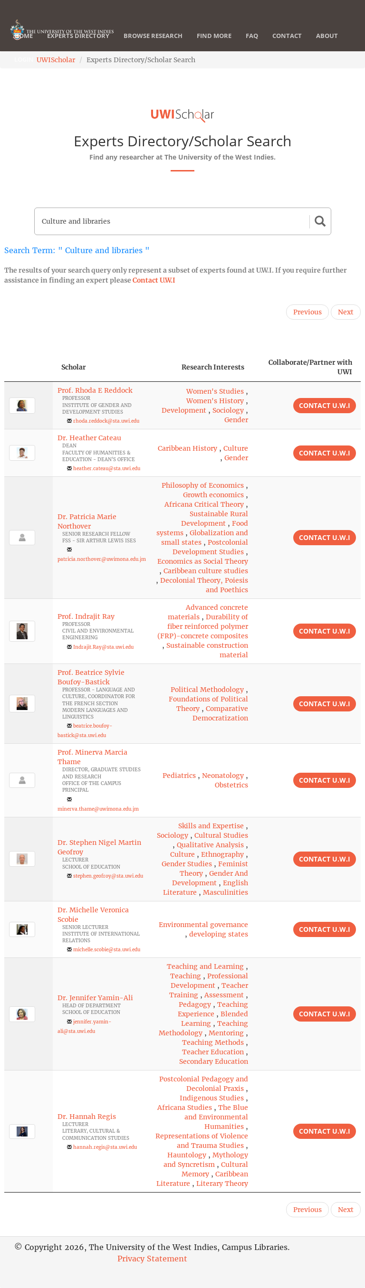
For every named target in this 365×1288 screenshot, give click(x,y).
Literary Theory (222, 1183)
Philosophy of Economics (203, 485)
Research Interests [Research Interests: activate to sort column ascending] (213, 367)
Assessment (224, 995)
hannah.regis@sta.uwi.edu (105, 1147)
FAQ (252, 35)
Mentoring (226, 1033)
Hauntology (186, 1155)
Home (23, 35)
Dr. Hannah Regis (87, 1116)
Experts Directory (78, 35)
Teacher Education (213, 1052)
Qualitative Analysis (210, 845)
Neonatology (223, 775)
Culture (235, 448)
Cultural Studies (221, 835)
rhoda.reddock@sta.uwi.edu (106, 421)
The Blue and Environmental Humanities (216, 1117)
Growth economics (213, 495)
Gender (236, 420)
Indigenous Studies (212, 1098)
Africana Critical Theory (204, 504)
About (327, 35)
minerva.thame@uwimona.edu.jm (98, 809)
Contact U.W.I (154, 280)
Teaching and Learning (205, 966)
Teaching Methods (213, 1042)
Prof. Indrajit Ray (86, 616)
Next (346, 312)
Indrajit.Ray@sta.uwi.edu (103, 647)
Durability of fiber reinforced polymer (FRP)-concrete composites (202, 626)
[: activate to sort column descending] (28, 367)
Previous (307, 312)
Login (24, 59)
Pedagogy (195, 1004)
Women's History (215, 401)
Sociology (228, 410)
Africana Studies (184, 1107)
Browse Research (153, 35)
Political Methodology (207, 689)
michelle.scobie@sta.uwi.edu (106, 950)
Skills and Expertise (211, 826)
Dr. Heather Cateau (89, 438)
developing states (218, 934)
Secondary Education (213, 1061)
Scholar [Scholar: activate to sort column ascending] (73, 367)
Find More (214, 35)
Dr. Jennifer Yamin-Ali (95, 998)
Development (184, 410)
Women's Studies (215, 391)
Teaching (185, 976)
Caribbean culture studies (205, 571)
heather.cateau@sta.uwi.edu (106, 468)
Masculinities (225, 892)
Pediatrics (179, 775)
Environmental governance (203, 924)
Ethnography (222, 854)
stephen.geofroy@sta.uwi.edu (108, 876)
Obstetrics (231, 785)
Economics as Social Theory (202, 561)
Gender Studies (187, 864)
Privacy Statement (152, 1258)
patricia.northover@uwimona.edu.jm (102, 559)
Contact (287, 35)
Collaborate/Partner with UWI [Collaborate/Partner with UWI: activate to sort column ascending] (310, 367)
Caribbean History (187, 448)
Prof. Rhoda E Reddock (95, 390)
